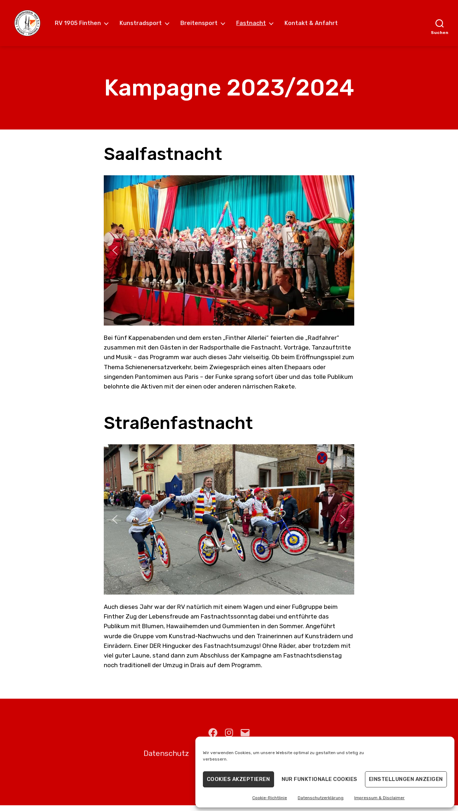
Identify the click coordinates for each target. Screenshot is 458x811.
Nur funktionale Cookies (320, 779)
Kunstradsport (147, 26)
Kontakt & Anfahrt (317, 26)
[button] (115, 256)
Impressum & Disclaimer (379, 797)
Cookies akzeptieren (238, 779)
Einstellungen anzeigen (406, 779)
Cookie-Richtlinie (269, 797)
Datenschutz (166, 759)
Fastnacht (257, 26)
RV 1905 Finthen (84, 26)
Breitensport (205, 26)
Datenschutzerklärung (321, 797)
